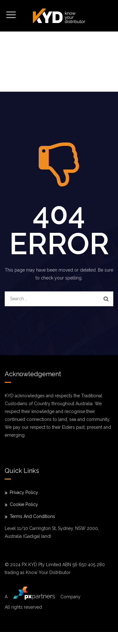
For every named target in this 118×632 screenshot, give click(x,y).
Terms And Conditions (32, 516)
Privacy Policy (24, 492)
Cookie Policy (24, 504)
